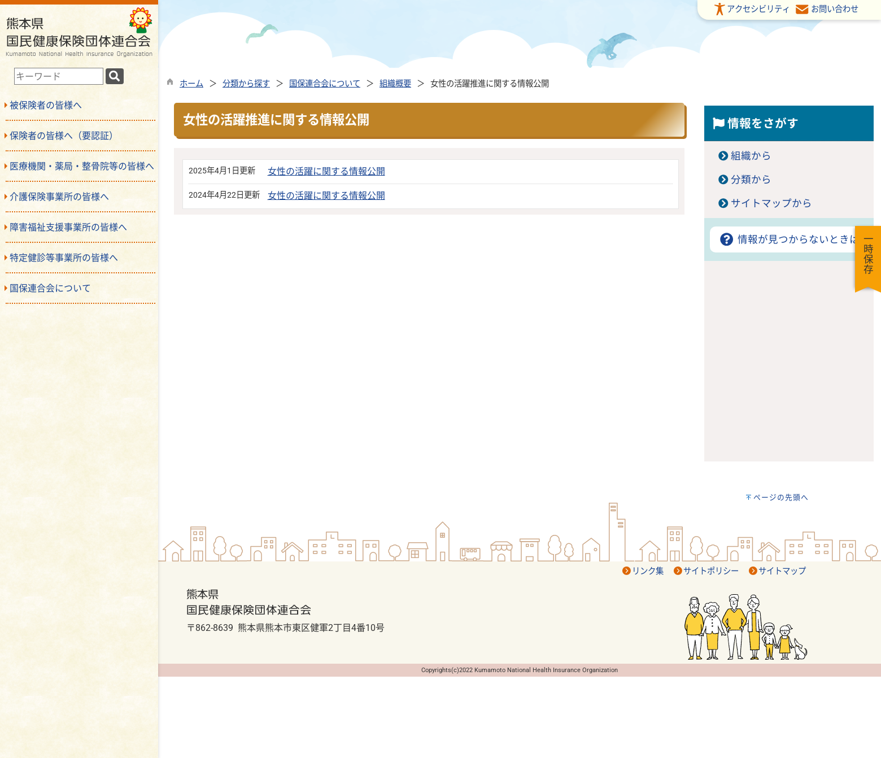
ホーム (191, 84)
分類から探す (246, 84)
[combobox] (59, 76)
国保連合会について (324, 84)
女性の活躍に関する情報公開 (326, 171)
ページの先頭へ (781, 497)
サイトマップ (782, 571)
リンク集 (648, 571)
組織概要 (395, 84)
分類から (751, 179)
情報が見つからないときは (788, 239)
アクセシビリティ (758, 9)
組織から (751, 156)
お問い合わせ (834, 9)
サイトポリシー (711, 571)
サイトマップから (771, 203)
